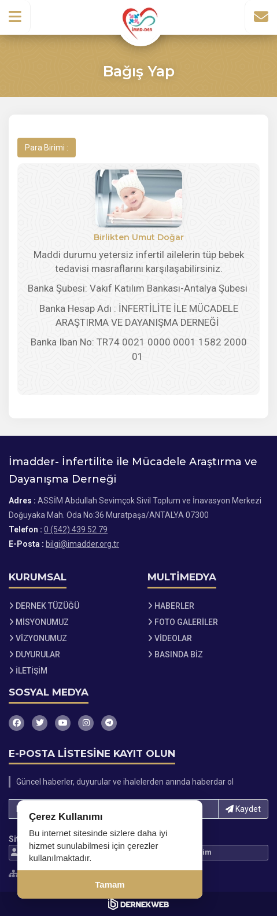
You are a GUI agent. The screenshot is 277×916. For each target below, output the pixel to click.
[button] (15, 17)
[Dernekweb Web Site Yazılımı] (138, 903)
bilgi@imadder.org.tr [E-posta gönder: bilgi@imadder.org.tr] (82, 544)
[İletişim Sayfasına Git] (261, 17)
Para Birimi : (46, 147)
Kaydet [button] (243, 809)
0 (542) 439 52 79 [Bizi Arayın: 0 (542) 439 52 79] (76, 529)
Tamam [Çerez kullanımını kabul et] (109, 884)
